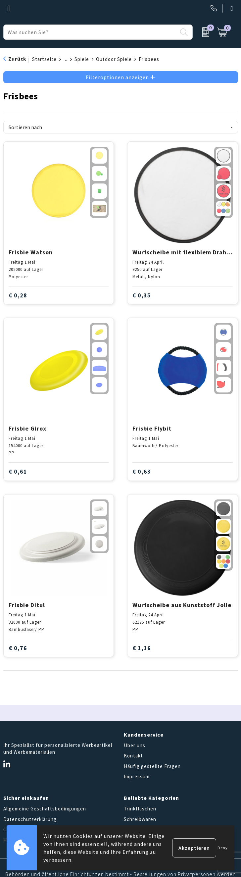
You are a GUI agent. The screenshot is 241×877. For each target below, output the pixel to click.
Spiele (81, 59)
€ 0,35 (141, 295)
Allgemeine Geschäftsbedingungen (44, 808)
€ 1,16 (141, 648)
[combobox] (90, 32)
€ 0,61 (18, 471)
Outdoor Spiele (114, 59)
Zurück (17, 59)
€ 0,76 (18, 648)
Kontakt (133, 755)
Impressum (137, 776)
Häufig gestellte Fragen (152, 766)
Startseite (44, 59)
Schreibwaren (140, 819)
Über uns (134, 745)
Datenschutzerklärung (30, 819)
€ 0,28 (18, 295)
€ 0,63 (141, 471)
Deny (222, 847)
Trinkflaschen (140, 808)
